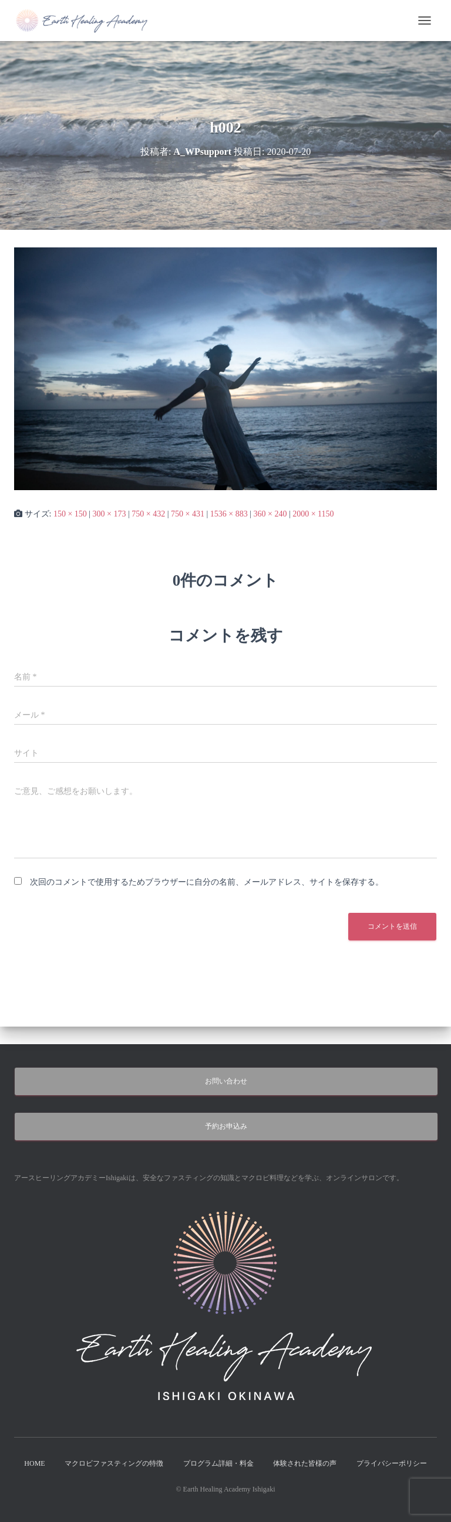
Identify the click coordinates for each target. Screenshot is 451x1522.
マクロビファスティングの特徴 (114, 1463)
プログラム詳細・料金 (218, 1463)
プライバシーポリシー (391, 1463)
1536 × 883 (229, 513)
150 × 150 (70, 513)
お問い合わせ (226, 1081)
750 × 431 (187, 513)
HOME (34, 1463)
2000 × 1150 (313, 513)
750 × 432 (148, 513)
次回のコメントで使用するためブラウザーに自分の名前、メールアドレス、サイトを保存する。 (206, 882)
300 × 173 (109, 513)
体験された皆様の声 (304, 1463)
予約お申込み (226, 1126)
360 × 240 (270, 513)
